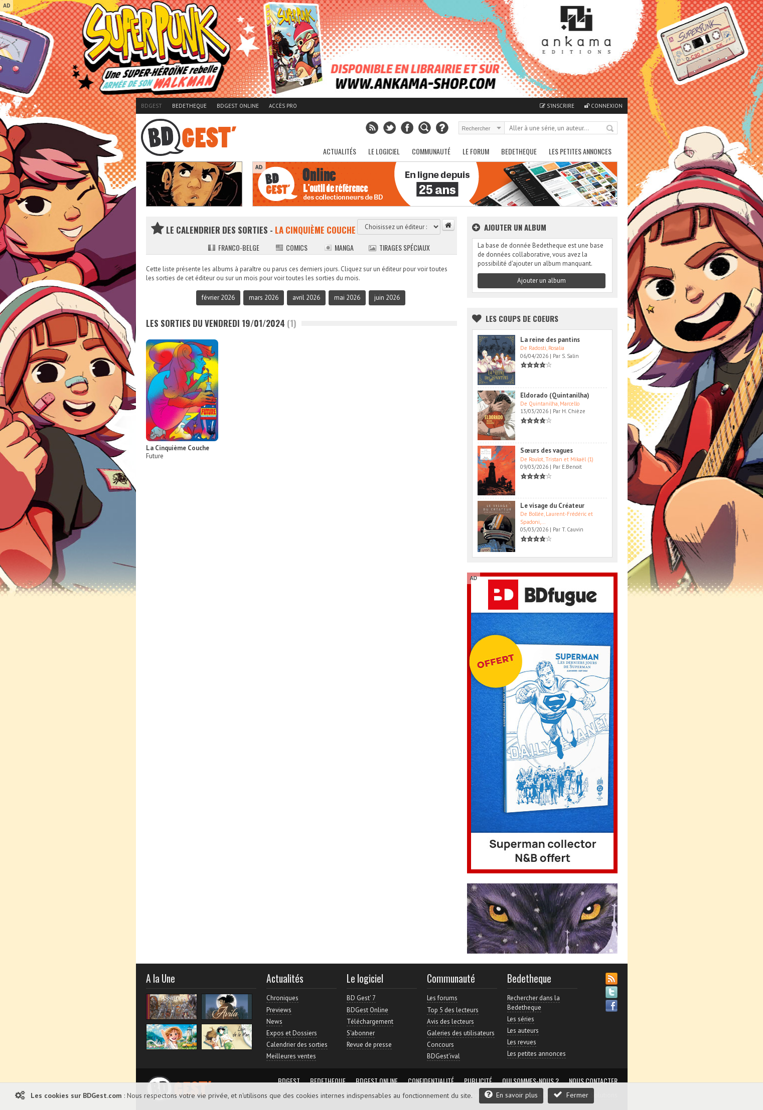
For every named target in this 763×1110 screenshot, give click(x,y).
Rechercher (610, 129)
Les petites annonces (580, 151)
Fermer (570, 1094)
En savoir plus (511, 1094)
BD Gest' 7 (361, 998)
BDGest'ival (443, 1056)
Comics (291, 247)
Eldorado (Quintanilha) (554, 395)
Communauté (431, 151)
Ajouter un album (541, 280)
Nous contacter (593, 1081)
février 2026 (218, 297)
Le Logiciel (384, 151)
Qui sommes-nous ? (530, 1081)
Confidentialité (431, 1081)
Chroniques (282, 998)
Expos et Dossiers (291, 1033)
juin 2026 (387, 297)
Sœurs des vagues (546, 450)
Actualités (339, 151)
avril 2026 (306, 297)
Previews (278, 1010)
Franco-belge (233, 247)
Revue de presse (369, 1044)
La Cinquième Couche (177, 448)
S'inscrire (557, 105)
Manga (339, 247)
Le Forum (476, 151)
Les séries (520, 1019)
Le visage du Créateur (552, 505)
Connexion (603, 105)
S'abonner (361, 1033)
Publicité (478, 1081)
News (274, 1021)
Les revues (521, 1042)
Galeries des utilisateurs (461, 1033)
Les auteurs (523, 1030)
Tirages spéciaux (399, 247)
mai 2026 (347, 297)
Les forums (442, 998)
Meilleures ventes (291, 1056)
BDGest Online (238, 105)
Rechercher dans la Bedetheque (533, 1002)
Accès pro (283, 105)
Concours (440, 1044)
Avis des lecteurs (450, 1021)
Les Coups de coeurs (522, 318)
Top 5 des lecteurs (453, 1010)
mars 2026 (263, 297)
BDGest (151, 105)
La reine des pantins (550, 339)
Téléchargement (370, 1021)
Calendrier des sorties (297, 1044)
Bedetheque (189, 105)
